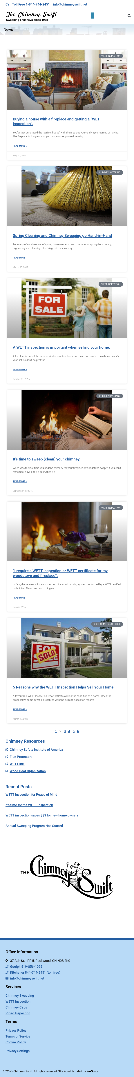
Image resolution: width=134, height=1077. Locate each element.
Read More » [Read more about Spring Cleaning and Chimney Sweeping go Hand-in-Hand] (20, 257)
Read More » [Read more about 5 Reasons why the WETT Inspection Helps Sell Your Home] (20, 709)
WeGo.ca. (93, 1071)
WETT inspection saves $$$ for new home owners (42, 815)
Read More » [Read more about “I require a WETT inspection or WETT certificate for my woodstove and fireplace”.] (20, 598)
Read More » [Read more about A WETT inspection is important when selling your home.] (20, 369)
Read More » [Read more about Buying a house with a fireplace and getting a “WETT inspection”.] (20, 146)
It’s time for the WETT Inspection (29, 805)
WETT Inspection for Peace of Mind (31, 794)
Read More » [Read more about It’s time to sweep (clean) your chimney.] (20, 481)
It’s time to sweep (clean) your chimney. (46, 459)
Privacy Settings (18, 1051)
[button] (92, 15)
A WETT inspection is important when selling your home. (61, 347)
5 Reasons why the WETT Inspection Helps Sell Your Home (63, 687)
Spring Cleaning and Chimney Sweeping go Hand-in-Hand (62, 235)
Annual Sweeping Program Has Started (34, 826)
